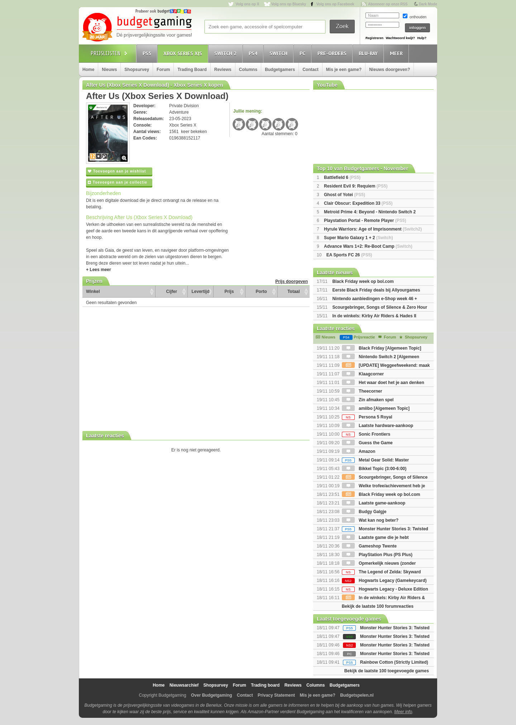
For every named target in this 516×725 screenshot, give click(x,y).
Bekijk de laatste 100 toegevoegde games (386, 670)
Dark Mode (428, 4)
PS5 (148, 53)
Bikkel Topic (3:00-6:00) (374, 468)
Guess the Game (367, 442)
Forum (163, 69)
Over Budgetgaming (211, 695)
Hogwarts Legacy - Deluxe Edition (385, 589)
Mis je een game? (344, 69)
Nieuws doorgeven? (389, 69)
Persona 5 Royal (367, 417)
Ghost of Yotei (344, 194)
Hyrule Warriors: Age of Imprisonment (373, 229)
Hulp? (421, 38)
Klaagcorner (363, 373)
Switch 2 (226, 53)
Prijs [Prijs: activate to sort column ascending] (229, 291)
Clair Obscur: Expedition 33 (358, 203)
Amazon (359, 451)
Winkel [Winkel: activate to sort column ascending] (93, 291)
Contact (310, 69)
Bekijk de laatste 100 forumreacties (378, 606)
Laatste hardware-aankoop (377, 425)
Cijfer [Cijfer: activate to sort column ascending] (171, 291)
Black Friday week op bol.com (362, 281)
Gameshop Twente (369, 546)
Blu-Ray (369, 53)
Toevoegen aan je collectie (117, 182)
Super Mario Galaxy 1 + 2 (358, 237)
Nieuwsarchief (184, 685)
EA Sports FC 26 (349, 254)
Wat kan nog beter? (370, 520)
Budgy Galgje (364, 511)
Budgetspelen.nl (356, 695)
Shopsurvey (136, 69)
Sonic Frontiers (366, 434)
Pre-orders (333, 53)
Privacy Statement (276, 695)
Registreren (374, 38)
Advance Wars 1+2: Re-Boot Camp (368, 246)
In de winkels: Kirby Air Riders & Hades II (374, 315)
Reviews (222, 69)
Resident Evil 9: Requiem (355, 186)
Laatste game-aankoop (373, 503)
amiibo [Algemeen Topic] (376, 408)
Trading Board (191, 69)
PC (303, 53)
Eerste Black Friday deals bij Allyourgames (376, 290)
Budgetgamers (280, 69)
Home (88, 69)
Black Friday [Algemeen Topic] (381, 348)
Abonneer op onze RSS (388, 4)
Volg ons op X (247, 4)
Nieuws (109, 69)
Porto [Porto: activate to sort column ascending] (261, 291)
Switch (279, 53)
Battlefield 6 (342, 177)
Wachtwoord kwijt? (400, 38)
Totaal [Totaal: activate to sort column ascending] (293, 291)
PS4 (254, 53)
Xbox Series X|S (183, 53)
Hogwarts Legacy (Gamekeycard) (384, 580)
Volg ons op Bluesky (288, 4)
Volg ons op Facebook (335, 4)
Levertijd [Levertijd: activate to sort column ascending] (200, 291)
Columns (248, 69)
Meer (397, 53)
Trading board (265, 685)
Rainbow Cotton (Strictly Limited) (394, 662)
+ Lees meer (98, 269)
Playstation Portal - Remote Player (365, 220)
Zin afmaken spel (368, 399)
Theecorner (362, 391)
